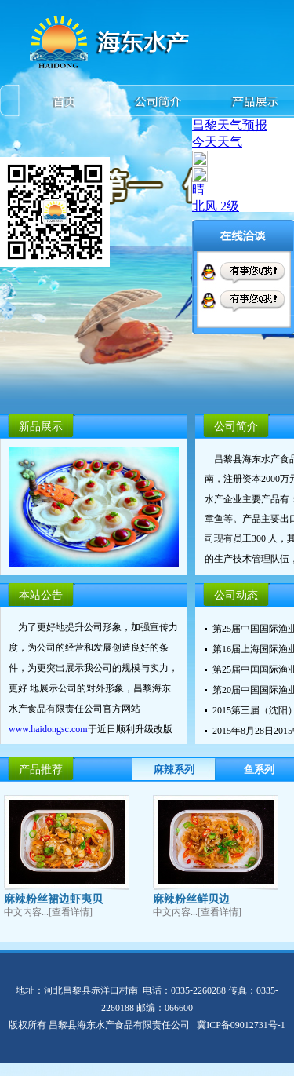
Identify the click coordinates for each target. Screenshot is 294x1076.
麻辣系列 (174, 769)
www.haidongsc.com (48, 730)
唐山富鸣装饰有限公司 (47, 1068)
